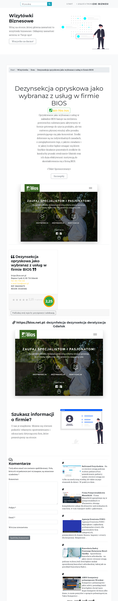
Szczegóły (59, 176)
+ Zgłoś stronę (81, 5)
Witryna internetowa (18, 527)
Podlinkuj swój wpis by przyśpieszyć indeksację (33, 313)
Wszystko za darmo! (22, 41)
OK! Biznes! (99, 5)
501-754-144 (61, 110)
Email (12, 517)
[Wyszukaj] (33, 5)
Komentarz (13, 479)
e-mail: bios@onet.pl (20, 283)
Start (66, 5)
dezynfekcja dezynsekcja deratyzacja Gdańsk (76, 324)
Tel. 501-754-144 (18, 281)
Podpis (12, 507)
